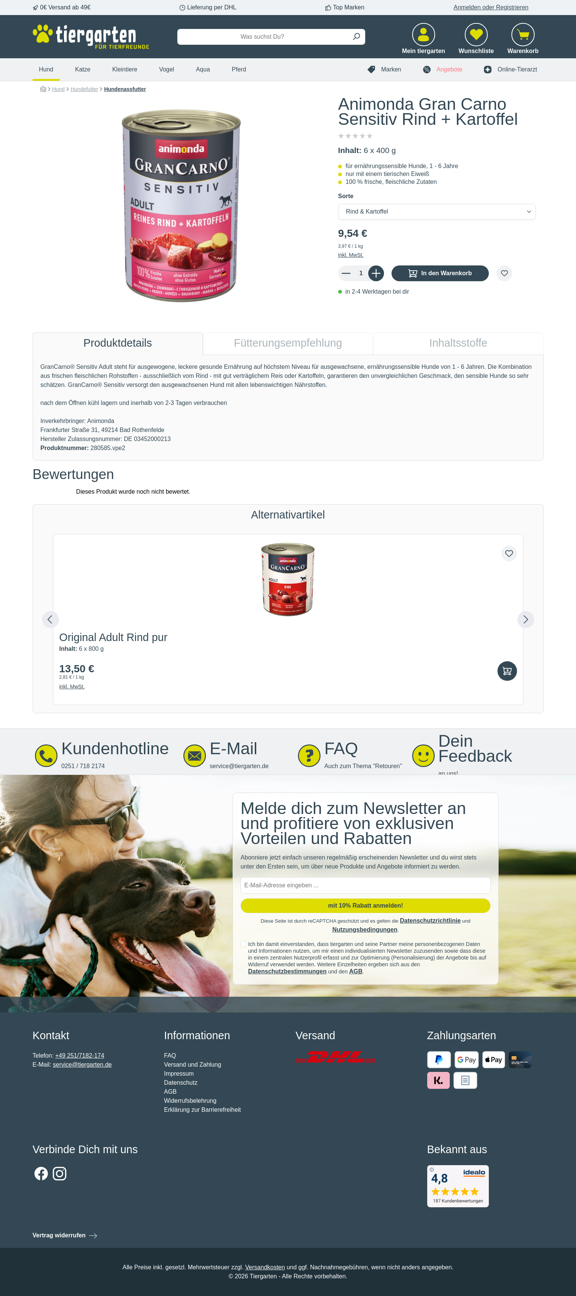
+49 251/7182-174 (79, 1055)
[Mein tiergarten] (423, 43)
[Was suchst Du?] (262, 37)
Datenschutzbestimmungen (287, 971)
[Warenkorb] (523, 43)
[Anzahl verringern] (346, 273)
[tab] (118, 343)
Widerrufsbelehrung (190, 1100)
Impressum (179, 1073)
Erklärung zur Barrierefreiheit (202, 1110)
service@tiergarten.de (82, 1064)
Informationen (197, 1035)
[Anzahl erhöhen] (376, 273)
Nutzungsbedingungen (364, 929)
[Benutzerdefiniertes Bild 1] (335, 1057)
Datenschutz (181, 1082)
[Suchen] (356, 37)
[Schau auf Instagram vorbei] (59, 1173)
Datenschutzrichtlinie (430, 920)
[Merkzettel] (476, 43)
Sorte (346, 196)
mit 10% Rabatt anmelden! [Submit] (365, 905)
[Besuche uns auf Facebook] (41, 1173)
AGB (356, 971)
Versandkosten (265, 1267)
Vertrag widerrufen (59, 1235)
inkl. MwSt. (351, 255)
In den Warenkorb (440, 273)
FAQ (170, 1055)
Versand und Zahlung (192, 1064)
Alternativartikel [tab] (288, 515)
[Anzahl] (361, 273)
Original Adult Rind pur (113, 637)
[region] (182, 206)
